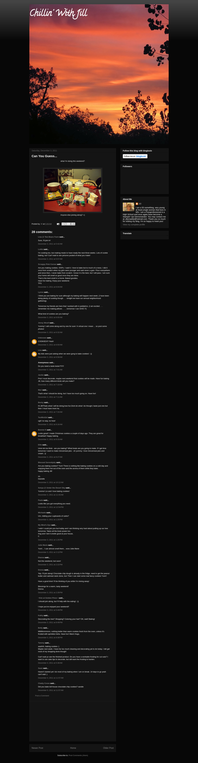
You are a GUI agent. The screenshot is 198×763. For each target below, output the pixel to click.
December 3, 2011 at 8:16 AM (50, 424)
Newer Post (37, 748)
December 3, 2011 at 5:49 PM (50, 610)
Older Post (108, 748)
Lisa (40, 350)
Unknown (42, 338)
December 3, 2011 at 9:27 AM (50, 457)
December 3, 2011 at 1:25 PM (50, 519)
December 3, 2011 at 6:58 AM (50, 357)
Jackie (41, 375)
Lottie (40, 249)
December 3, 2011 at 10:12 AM (50, 482)
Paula (40, 500)
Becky (40, 402)
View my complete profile (134, 224)
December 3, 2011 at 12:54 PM (51, 507)
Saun (40, 668)
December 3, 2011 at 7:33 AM (50, 412)
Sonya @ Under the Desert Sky (51, 488)
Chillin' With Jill (58, 14)
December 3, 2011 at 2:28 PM (50, 592)
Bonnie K (42, 430)
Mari (40, 390)
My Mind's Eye (44, 525)
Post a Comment (42, 696)
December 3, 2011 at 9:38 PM (50, 637)
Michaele (42, 513)
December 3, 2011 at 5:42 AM (50, 244)
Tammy (41, 643)
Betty (40, 628)
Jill (140, 204)
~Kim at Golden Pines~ (48, 598)
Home (73, 748)
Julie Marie (43, 545)
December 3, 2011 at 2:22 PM (50, 565)
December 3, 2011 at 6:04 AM (50, 287)
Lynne (40, 292)
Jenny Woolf (43, 323)
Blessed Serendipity (47, 462)
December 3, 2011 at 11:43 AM (50, 495)
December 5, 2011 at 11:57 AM (50, 690)
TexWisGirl (43, 417)
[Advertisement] (72, 721)
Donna (41, 570)
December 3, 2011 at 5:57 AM (50, 259)
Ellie (40, 445)
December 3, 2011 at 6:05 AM (50, 317)
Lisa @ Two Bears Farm (48, 237)
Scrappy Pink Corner (47, 264)
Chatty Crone (44, 683)
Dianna (41, 557)
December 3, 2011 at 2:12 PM (50, 552)
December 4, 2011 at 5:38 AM (50, 663)
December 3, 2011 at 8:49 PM (50, 622)
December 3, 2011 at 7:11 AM (50, 397)
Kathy (40, 615)
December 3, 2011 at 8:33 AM (50, 439)
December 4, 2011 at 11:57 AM (50, 678)
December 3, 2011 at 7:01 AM (50, 370)
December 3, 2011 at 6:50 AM (50, 345)
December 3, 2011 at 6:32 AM (50, 332)
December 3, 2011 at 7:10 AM (50, 385)
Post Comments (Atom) (78, 755)
